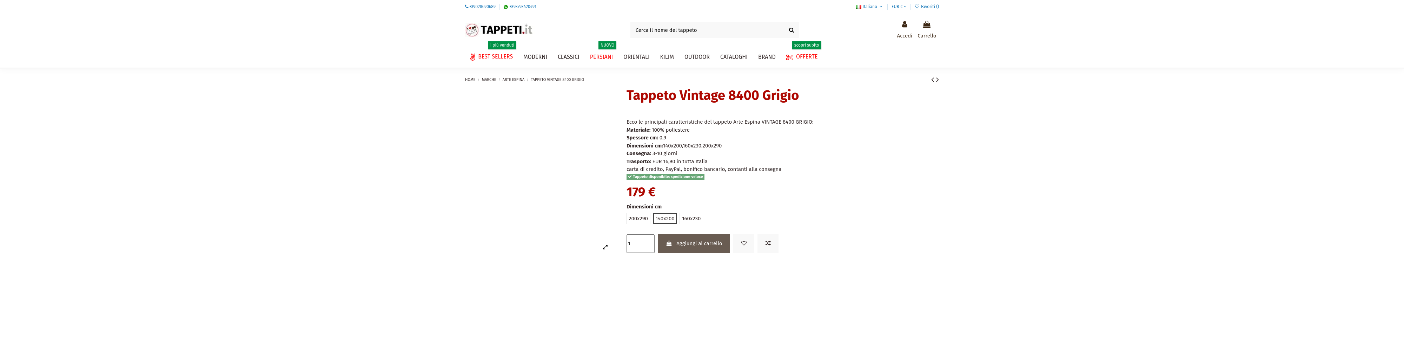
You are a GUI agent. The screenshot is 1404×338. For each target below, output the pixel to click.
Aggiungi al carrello (693, 243)
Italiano (869, 6)
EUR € (899, 6)
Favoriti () (926, 6)
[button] (734, 57)
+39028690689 (482, 6)
